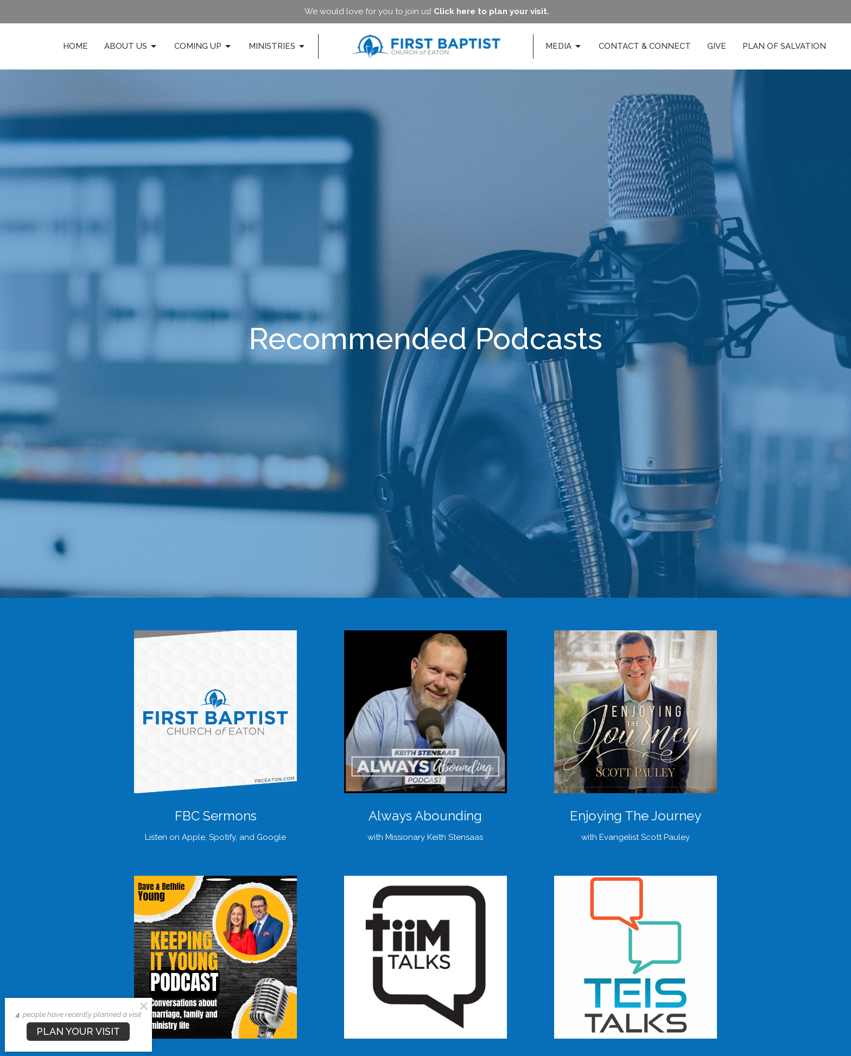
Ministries (277, 46)
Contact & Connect (645, 46)
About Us (131, 46)
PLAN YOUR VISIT (78, 1031)
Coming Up (203, 46)
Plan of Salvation (784, 46)
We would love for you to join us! (426, 11)
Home (75, 46)
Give (716, 46)
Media (563, 46)
